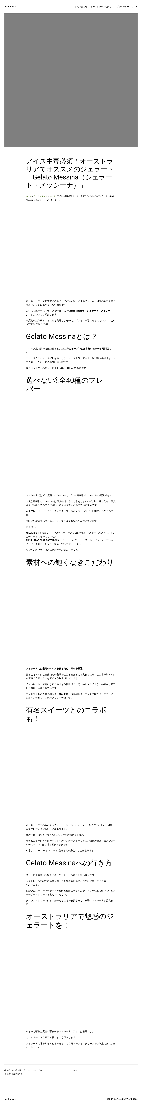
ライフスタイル (40, 196)
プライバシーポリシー (127, 6)
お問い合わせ (81, 6)
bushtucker (10, 6)
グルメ (52, 196)
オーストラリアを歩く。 (102, 6)
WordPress (132, 1099)
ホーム (29, 196)
